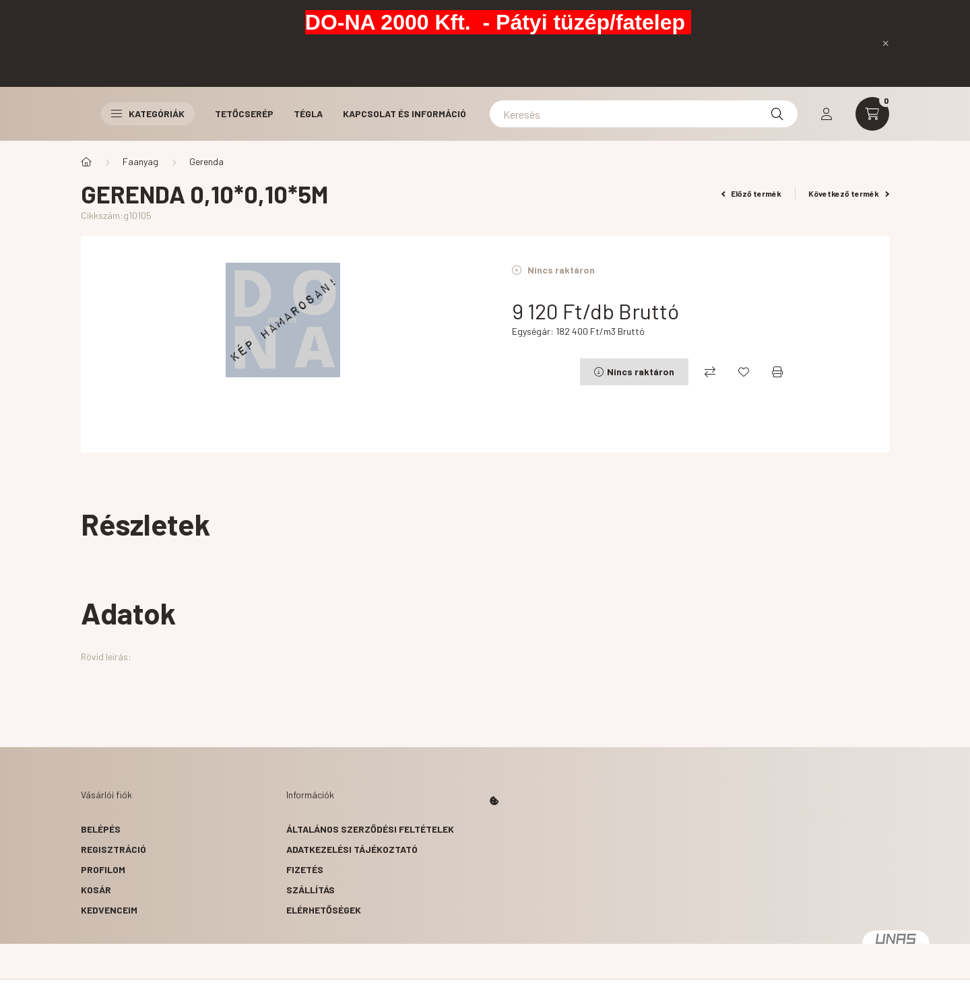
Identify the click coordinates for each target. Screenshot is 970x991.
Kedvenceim (109, 910)
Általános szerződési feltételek (370, 829)
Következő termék (848, 193)
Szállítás (310, 889)
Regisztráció (113, 849)
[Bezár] (886, 43)
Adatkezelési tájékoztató (352, 849)
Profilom (103, 869)
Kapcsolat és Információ (404, 113)
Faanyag (140, 161)
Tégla (308, 113)
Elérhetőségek (323, 910)
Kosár (96, 889)
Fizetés (304, 869)
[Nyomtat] (777, 371)
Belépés (101, 829)
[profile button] (826, 114)
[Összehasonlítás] (710, 371)
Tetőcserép (244, 113)
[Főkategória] (86, 161)
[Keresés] (644, 113)
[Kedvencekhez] (743, 371)
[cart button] (872, 114)
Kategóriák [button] (148, 113)
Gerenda (206, 161)
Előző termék (751, 193)
